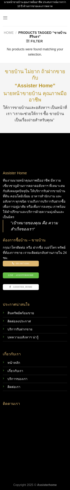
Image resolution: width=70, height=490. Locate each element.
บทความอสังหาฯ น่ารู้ (22, 337)
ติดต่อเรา (13, 387)
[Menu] (5, 18)
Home (9, 33)
